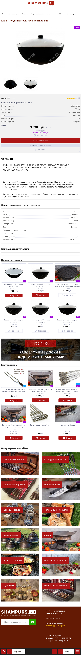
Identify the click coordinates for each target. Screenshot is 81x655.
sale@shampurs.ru (54, 613)
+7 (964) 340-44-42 (54, 623)
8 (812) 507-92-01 (63, 638)
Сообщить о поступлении (40, 146)
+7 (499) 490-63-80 (54, 618)
